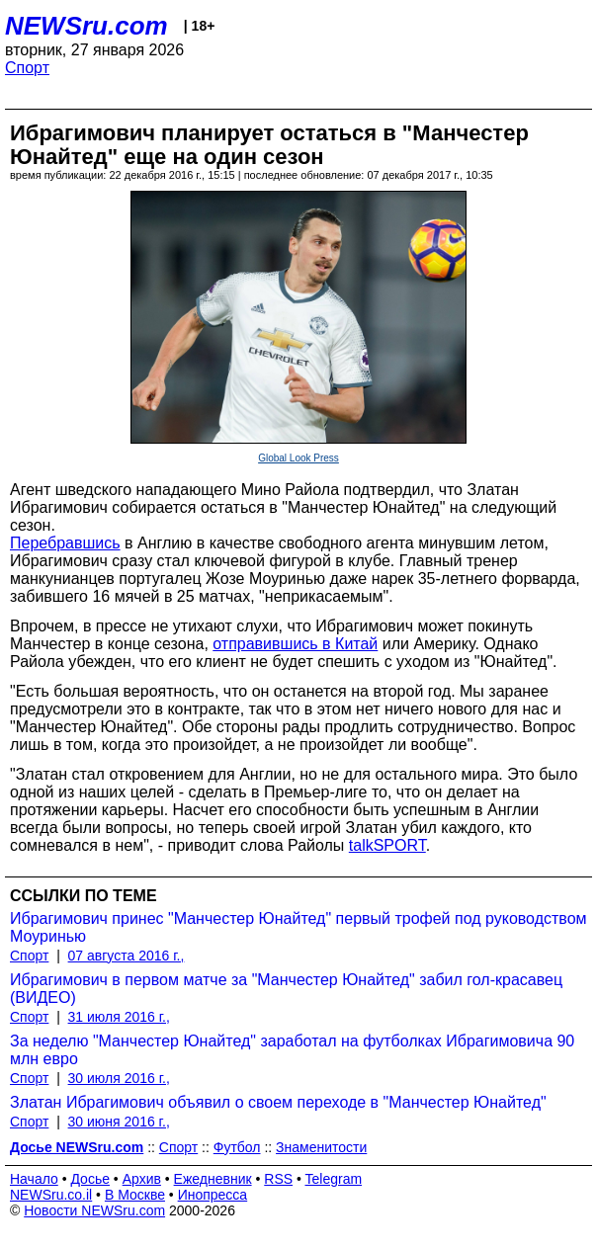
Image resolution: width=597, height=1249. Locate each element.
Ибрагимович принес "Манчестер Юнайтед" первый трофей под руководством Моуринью (298, 927)
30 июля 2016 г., (119, 1078)
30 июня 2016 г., (119, 1121)
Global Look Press (298, 458)
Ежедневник (213, 1179)
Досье (90, 1179)
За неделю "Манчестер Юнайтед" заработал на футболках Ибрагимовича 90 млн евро (292, 1050)
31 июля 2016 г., (119, 1017)
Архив (142, 1179)
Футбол (237, 1147)
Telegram (334, 1179)
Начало (34, 1179)
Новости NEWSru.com (94, 1210)
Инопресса (213, 1195)
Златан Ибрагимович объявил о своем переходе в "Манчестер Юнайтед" (278, 1102)
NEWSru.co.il (51, 1195)
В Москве (135, 1195)
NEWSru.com (86, 26)
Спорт (27, 67)
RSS (278, 1179)
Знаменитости (321, 1147)
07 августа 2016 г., (126, 955)
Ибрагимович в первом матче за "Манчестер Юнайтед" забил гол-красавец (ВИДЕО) (286, 988)
